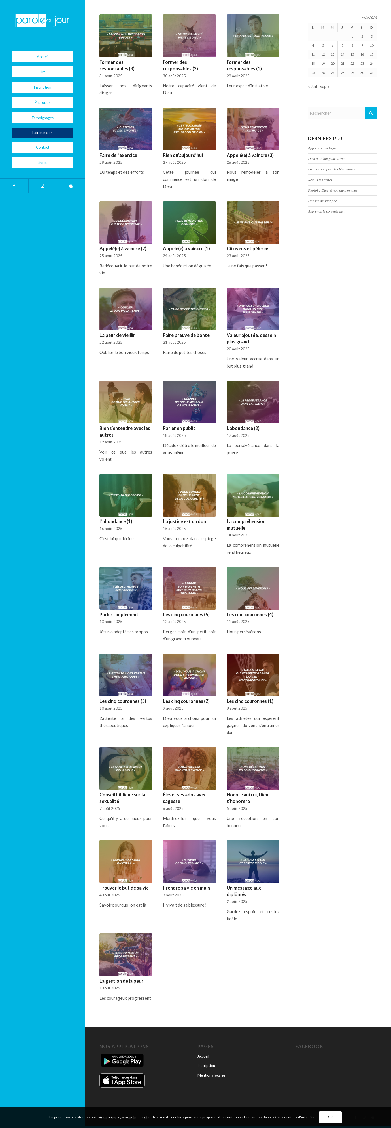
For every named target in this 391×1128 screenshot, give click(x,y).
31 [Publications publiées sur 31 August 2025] (371, 72)
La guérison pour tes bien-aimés (331, 169)
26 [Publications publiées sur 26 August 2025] (323, 72)
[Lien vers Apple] (71, 186)
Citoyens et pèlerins (248, 248)
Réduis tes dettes (320, 180)
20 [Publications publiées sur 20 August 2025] (332, 63)
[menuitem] (42, 57)
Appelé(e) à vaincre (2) (122, 248)
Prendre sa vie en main (186, 888)
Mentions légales (211, 1075)
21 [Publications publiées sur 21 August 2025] (342, 63)
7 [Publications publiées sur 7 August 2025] (342, 45)
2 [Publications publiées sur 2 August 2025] (362, 36)
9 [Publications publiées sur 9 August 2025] (362, 45)
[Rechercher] (342, 113)
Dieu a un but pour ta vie (326, 159)
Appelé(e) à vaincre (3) (250, 155)
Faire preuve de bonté (186, 335)
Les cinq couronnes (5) (186, 614)
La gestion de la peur (121, 981)
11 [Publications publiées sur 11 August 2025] (313, 54)
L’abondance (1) (115, 521)
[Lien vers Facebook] (14, 186)
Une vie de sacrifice (322, 201)
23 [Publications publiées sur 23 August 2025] (362, 63)
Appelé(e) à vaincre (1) (186, 248)
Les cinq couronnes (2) (186, 701)
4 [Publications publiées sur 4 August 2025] (313, 45)
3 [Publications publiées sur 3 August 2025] (372, 36)
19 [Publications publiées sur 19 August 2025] (323, 63)
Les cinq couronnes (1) (250, 701)
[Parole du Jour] (42, 20)
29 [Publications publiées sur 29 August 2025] (352, 72)
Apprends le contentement (326, 211)
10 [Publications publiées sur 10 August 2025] (371, 45)
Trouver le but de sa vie (124, 888)
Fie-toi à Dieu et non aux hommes (332, 190)
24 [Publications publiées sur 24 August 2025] (371, 63)
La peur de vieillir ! (118, 335)
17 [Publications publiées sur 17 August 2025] (371, 54)
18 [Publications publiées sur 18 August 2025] (313, 63)
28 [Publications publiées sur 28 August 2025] (342, 72)
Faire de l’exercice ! (119, 155)
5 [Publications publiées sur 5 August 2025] (323, 45)
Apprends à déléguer (323, 148)
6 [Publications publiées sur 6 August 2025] (332, 45)
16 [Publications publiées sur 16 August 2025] (362, 54)
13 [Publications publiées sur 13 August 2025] (332, 54)
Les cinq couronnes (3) (122, 701)
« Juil (312, 86)
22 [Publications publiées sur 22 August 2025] (352, 63)
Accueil (203, 1056)
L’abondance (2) (243, 428)
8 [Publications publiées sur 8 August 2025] (352, 45)
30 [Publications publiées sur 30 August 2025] (362, 72)
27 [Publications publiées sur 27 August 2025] (332, 72)
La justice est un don (184, 521)
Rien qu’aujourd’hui (183, 155)
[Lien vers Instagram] (42, 186)
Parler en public (179, 428)
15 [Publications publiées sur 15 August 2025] (352, 54)
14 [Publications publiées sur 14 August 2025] (342, 54)
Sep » (324, 86)
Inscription (206, 1065)
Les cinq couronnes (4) (250, 614)
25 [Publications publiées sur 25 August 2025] (313, 72)
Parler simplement (119, 614)
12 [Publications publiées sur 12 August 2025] (323, 54)
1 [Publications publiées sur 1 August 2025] (352, 36)
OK (330, 1117)
